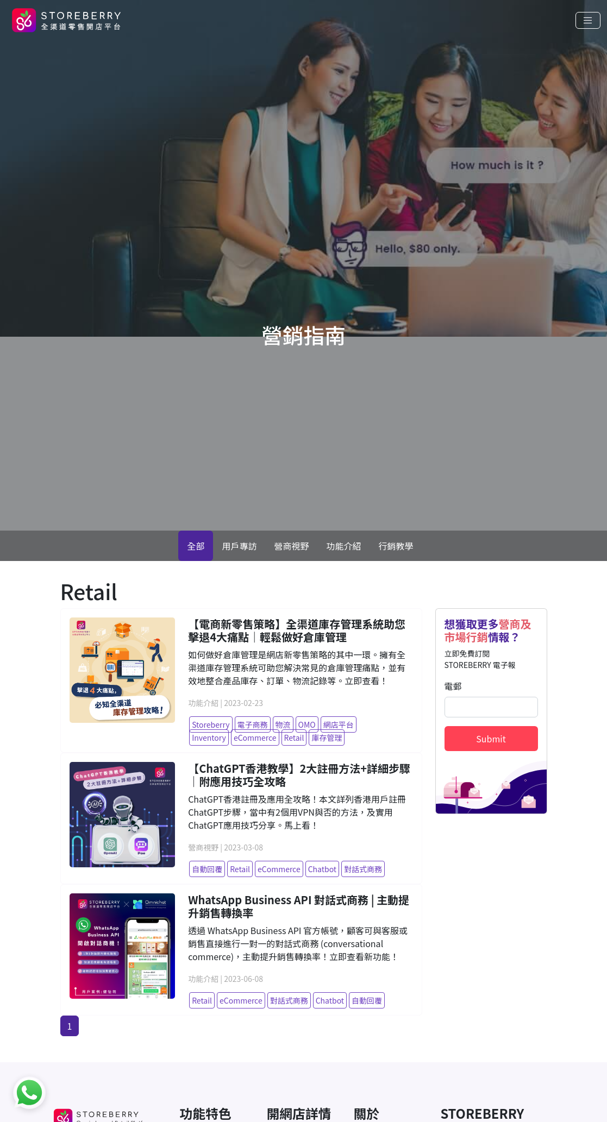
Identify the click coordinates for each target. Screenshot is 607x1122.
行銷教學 (396, 545)
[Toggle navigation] (587, 20)
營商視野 (291, 545)
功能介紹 (344, 545)
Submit (490, 738)
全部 (195, 545)
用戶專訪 (239, 545)
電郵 (453, 685)
